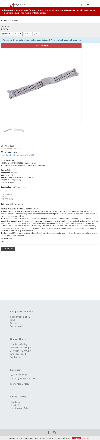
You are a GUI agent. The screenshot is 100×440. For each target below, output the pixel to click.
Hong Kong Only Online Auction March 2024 (18, 155)
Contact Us (8, 248)
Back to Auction (10, 20)
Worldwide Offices (19, 383)
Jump (36, 34)
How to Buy (15, 402)
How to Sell (15, 405)
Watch (7, 34)
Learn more (86, 438)
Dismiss (77, 438)
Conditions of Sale (19, 408)
